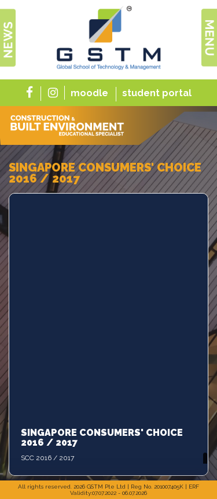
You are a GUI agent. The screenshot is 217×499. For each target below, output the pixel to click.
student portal (157, 93)
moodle (89, 93)
